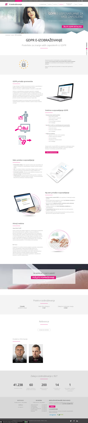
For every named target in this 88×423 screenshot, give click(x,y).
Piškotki (42, 420)
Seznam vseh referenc (44, 329)
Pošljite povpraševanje (43, 277)
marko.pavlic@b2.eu (38, 361)
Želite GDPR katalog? (72, 27)
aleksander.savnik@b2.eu (20, 361)
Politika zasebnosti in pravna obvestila (33, 420)
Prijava (52, 406)
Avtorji (46, 420)
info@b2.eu (20, 404)
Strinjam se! (25, 422)
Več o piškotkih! (27, 422)
